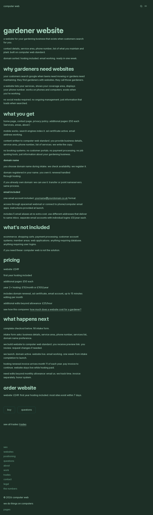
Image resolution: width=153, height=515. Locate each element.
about (6, 465)
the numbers (10, 488)
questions (26, 409)
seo (5, 447)
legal (6, 483)
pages (6, 509)
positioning (9, 456)
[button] (141, 6)
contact (7, 479)
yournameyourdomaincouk (51, 198)
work (6, 470)
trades (22, 424)
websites (8, 451)
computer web (11, 6)
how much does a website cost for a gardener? (55, 309)
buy (9, 409)
